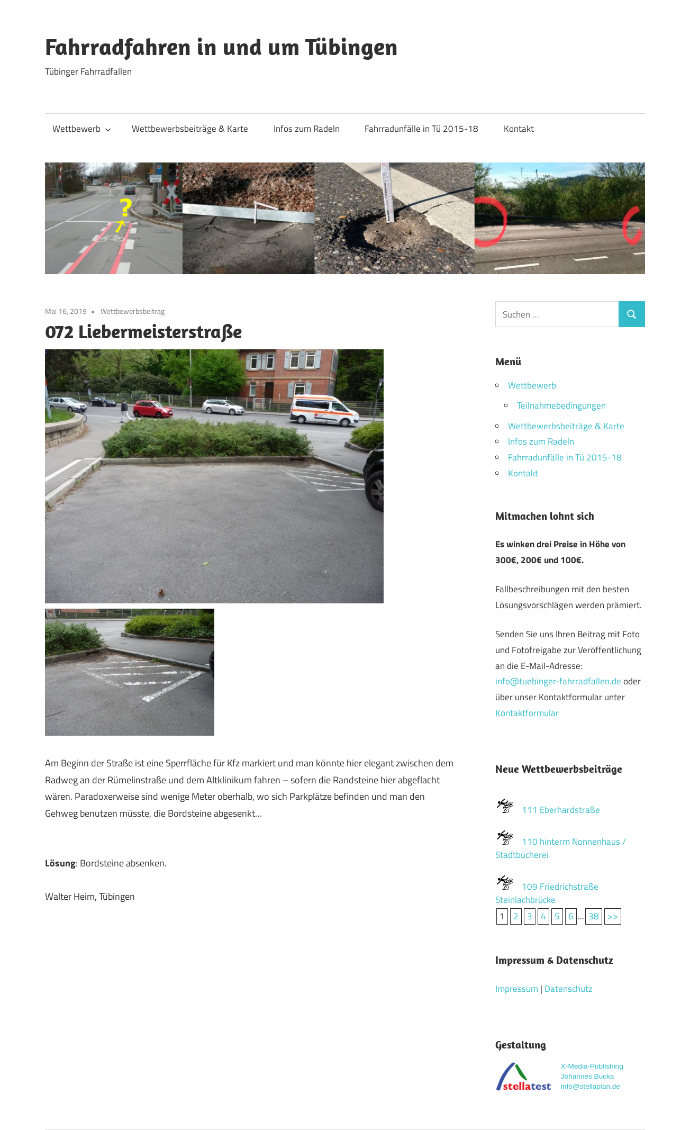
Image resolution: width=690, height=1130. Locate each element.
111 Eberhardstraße (561, 810)
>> (612, 916)
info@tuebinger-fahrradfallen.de (558, 681)
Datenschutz (568, 989)
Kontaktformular (527, 713)
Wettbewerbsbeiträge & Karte (190, 128)
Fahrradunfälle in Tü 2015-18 (421, 128)
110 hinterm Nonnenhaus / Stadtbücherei (560, 848)
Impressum (516, 989)
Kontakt (519, 128)
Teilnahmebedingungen (561, 405)
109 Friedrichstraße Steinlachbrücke (546, 893)
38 (593, 916)
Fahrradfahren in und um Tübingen (221, 46)
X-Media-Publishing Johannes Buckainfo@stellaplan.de (592, 1076)
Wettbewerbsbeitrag (133, 311)
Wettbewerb (81, 128)
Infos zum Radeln (307, 128)
